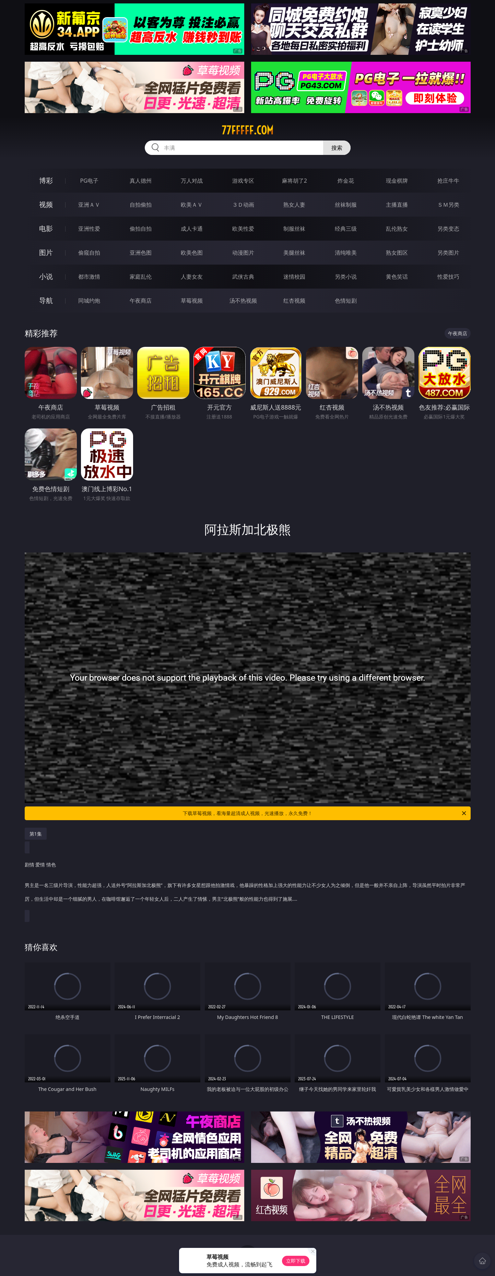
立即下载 (295, 1260)
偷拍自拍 (141, 228)
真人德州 (141, 180)
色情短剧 (346, 300)
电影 (46, 228)
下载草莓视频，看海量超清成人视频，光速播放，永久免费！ (325, 813)
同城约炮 (89, 300)
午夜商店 (141, 300)
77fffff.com (247, 130)
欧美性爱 (243, 228)
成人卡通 (192, 228)
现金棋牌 (397, 180)
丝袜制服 (346, 204)
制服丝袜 (294, 228)
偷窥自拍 (89, 252)
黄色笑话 (397, 276)
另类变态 (448, 228)
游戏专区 (243, 180)
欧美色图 (192, 252)
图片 (46, 252)
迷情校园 (294, 276)
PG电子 (89, 180)
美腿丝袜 (294, 252)
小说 (46, 276)
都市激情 (89, 276)
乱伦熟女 (397, 228)
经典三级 (346, 228)
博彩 (46, 180)
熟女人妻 (294, 204)
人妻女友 (192, 276)
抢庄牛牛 (448, 180)
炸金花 (346, 180)
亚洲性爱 (89, 228)
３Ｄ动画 (243, 204)
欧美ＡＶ (192, 204)
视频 (46, 204)
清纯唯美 (346, 252)
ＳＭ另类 (448, 204)
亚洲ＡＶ (89, 204)
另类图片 (448, 252)
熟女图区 (397, 252)
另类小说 (346, 276)
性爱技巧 (448, 276)
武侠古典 (243, 276)
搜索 (336, 147)
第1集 (36, 833)
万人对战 (192, 180)
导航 (46, 300)
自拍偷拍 (141, 204)
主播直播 (397, 204)
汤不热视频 (243, 300)
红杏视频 (294, 300)
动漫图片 (243, 252)
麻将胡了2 (294, 180)
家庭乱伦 (141, 276)
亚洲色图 (141, 252)
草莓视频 (192, 300)
